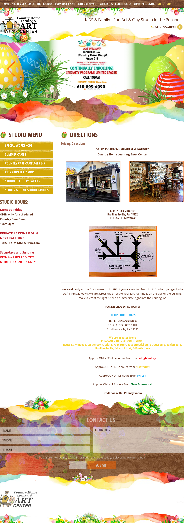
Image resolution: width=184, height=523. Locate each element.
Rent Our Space (87, 4)
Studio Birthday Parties (22, 181)
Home (6, 4)
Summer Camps (15, 154)
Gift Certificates (121, 4)
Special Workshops (18, 145)
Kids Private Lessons (19, 172)
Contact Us (8, 12)
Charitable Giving (144, 4)
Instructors (44, 4)
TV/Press (103, 4)
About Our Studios (23, 4)
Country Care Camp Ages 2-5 (25, 163)
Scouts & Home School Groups (27, 189)
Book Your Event (65, 4)
